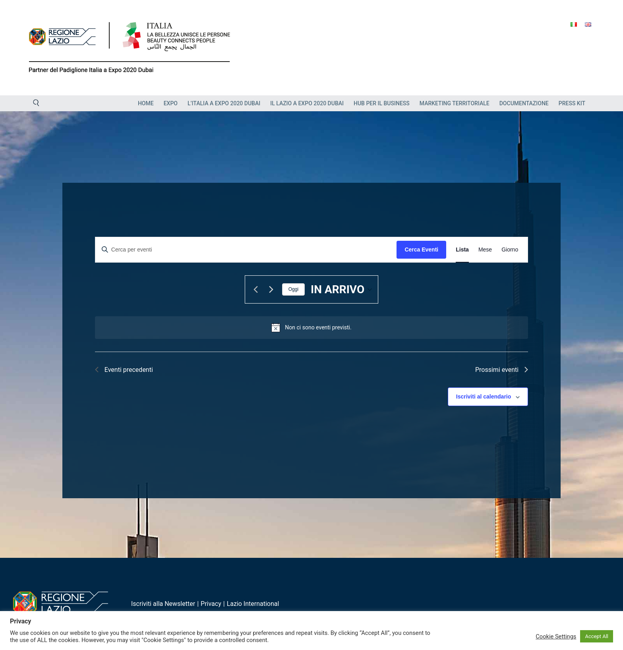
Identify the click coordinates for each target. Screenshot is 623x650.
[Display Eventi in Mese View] (485, 249)
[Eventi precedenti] (256, 289)
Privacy (211, 603)
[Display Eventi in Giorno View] (509, 249)
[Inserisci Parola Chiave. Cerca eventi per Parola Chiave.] (246, 249)
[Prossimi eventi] (271, 289)
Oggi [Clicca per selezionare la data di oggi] (293, 289)
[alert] (318, 327)
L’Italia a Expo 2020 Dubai (224, 103)
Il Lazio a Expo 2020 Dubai (307, 103)
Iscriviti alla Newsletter (163, 603)
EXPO (171, 103)
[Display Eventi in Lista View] (462, 249)
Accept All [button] (596, 636)
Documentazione (524, 103)
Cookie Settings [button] (556, 636)
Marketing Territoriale (454, 103)
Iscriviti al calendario (483, 396)
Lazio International (253, 603)
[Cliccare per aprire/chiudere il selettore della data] (341, 290)
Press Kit (572, 103)
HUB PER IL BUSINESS (382, 103)
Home (146, 103)
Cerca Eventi (421, 249)
